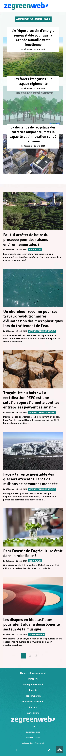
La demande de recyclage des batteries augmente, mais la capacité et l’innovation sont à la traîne (33, 134)
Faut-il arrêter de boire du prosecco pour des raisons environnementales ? (25, 239)
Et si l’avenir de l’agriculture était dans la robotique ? (33, 553)
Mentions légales (33, 738)
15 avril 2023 (21, 634)
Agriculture (33, 713)
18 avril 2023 (21, 412)
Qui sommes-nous (33, 732)
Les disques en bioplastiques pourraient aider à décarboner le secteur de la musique (31, 624)
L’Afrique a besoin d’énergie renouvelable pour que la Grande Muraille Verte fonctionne (33, 37)
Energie (33, 690)
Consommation (33, 695)
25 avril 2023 (39, 88)
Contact (33, 726)
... (27, 260)
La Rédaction (26, 49)
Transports (33, 678)
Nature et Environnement (33, 673)
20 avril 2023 (21, 250)
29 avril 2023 (39, 49)
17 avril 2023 (21, 561)
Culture (33, 707)
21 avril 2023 (39, 146)
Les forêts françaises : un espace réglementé (33, 81)
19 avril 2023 (21, 331)
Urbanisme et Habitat (33, 701)
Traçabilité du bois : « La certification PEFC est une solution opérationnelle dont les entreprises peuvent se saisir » (31, 400)
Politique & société (33, 684)
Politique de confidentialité (33, 743)
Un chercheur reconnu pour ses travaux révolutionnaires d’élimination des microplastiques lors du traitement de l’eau (33, 318)
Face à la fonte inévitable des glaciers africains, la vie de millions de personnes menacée (30, 479)
